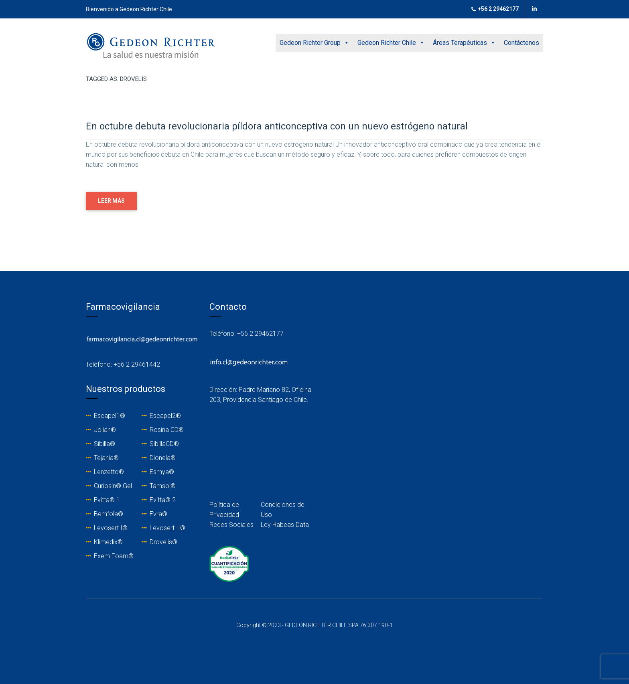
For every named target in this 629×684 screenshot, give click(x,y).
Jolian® (105, 430)
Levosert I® (111, 528)
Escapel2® (165, 416)
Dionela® (163, 458)
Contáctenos (521, 42)
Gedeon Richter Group (314, 43)
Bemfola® (108, 514)
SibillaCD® (164, 444)
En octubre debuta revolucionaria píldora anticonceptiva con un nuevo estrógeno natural (277, 126)
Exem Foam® (114, 556)
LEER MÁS (111, 201)
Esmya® (162, 472)
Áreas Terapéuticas (464, 43)
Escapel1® (109, 416)
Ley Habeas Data (285, 525)
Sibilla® (104, 444)
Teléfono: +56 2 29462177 (246, 333)
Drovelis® (163, 542)
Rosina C (162, 430)
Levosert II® (167, 528)
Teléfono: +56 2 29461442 (123, 364)
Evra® (158, 514)
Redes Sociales (231, 525)
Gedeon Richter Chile (391, 43)
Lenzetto (106, 472)
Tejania (104, 458)
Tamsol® (163, 486)
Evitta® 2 (163, 500)
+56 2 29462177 (495, 9)
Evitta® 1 (107, 500)
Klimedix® (108, 542)
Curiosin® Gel (113, 486)
